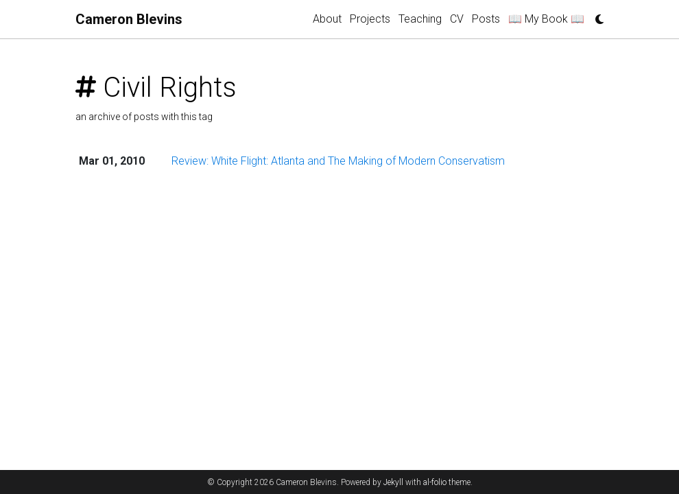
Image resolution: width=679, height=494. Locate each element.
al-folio (434, 482)
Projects (370, 18)
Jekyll (393, 482)
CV (457, 18)
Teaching (420, 18)
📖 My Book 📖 (546, 18)
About (327, 18)
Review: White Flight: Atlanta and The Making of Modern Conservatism (338, 160)
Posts (486, 18)
